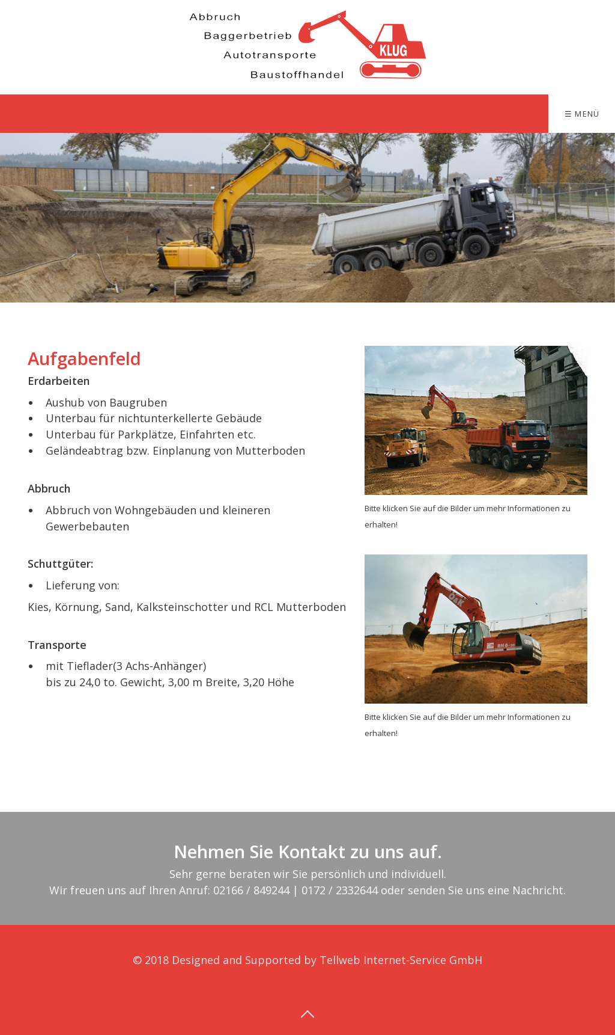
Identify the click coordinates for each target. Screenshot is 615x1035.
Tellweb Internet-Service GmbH (401, 960)
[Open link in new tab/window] (476, 420)
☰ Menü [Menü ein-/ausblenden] (582, 113)
